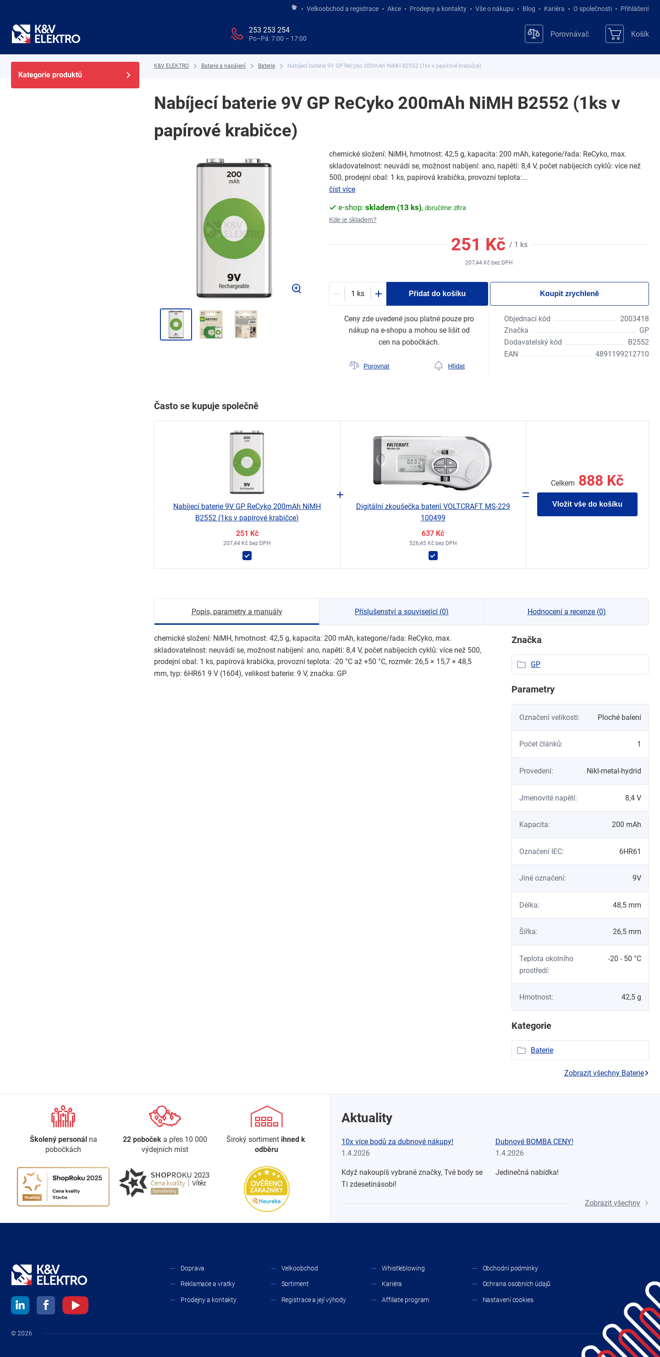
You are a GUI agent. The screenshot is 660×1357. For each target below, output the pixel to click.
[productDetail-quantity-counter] (357, 294)
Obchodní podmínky (510, 1268)
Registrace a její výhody (313, 1299)
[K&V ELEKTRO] (45, 34)
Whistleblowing (403, 1268)
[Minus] (337, 293)
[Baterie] (266, 66)
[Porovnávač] (557, 34)
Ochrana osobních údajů (517, 1283)
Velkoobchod (299, 1268)
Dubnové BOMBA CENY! (534, 1141)
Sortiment (295, 1283)
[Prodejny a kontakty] (165, 1130)
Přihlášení (632, 8)
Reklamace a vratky (208, 1283)
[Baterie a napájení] (223, 66)
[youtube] (75, 1306)
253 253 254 (269, 30)
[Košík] (627, 34)
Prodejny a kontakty (438, 8)
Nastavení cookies (508, 1299)
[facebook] (46, 1306)
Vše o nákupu (494, 8)
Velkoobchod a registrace (343, 8)
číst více (342, 189)
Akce (394, 8)
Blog (528, 8)
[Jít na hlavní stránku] (294, 8)
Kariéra (554, 8)
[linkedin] (20, 1306)
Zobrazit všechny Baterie (606, 1073)
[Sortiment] (267, 1130)
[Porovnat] (369, 366)
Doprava (192, 1268)
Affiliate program (405, 1299)
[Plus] (378, 293)
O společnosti (592, 8)
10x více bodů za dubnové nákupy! (397, 1141)
